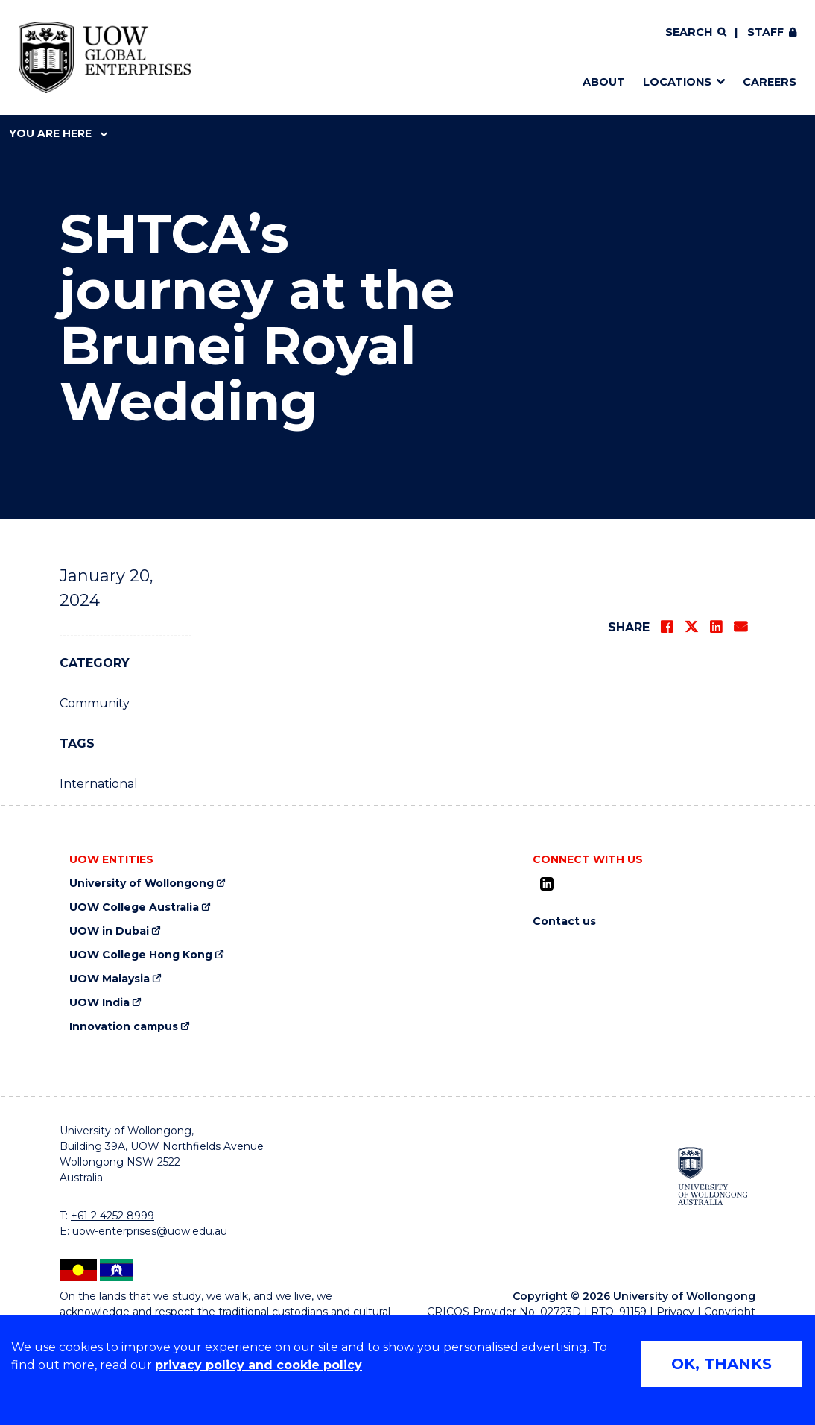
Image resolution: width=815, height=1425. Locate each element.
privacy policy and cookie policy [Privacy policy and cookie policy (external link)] (258, 1365)
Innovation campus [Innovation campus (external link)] (123, 1026)
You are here (58, 133)
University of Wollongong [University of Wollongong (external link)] (141, 883)
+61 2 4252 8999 (112, 1215)
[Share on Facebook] (666, 627)
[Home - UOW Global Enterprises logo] (105, 57)
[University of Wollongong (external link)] (713, 1175)
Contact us (564, 921)
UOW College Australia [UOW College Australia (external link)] (134, 907)
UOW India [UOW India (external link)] (99, 1002)
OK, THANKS (721, 1364)
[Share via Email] (740, 627)
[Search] (696, 32)
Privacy (675, 1311)
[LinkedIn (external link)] (547, 884)
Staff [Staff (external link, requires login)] (765, 32)
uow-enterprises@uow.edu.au (149, 1231)
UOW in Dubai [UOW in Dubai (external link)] (109, 931)
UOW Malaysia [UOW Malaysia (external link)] (109, 979)
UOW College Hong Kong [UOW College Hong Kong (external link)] (140, 955)
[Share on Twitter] (691, 627)
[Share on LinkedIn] (716, 627)
